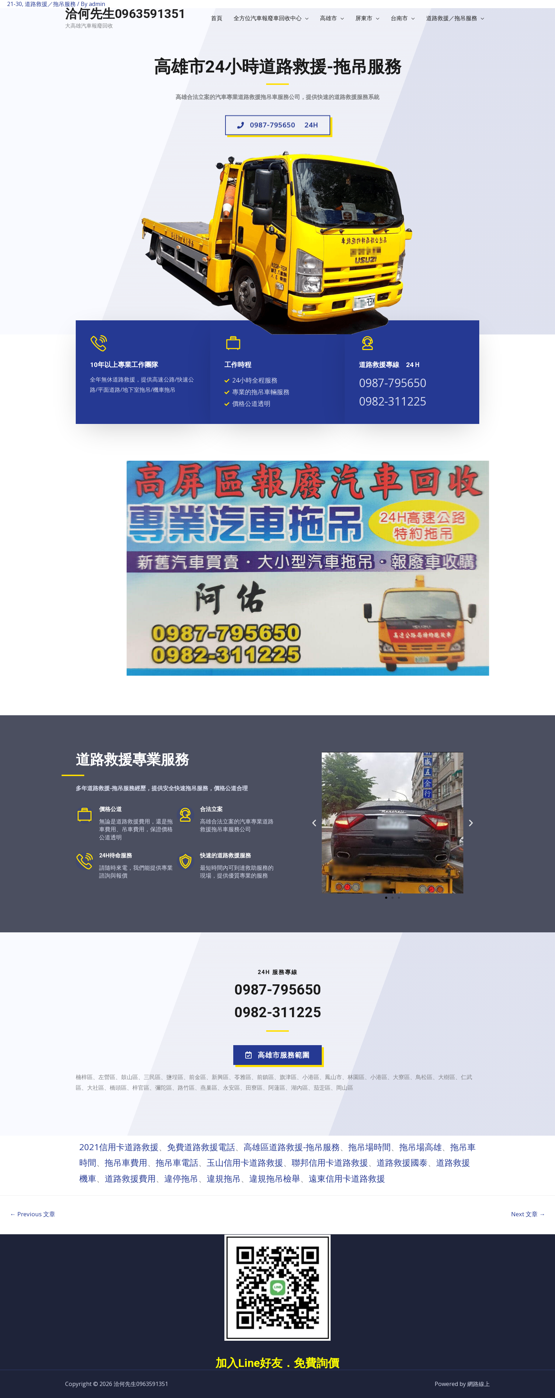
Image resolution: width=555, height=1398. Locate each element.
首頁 (216, 18)
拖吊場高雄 (420, 1147)
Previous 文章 (32, 1214)
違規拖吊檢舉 (274, 1178)
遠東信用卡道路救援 (347, 1178)
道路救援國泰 (402, 1162)
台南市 (399, 18)
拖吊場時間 (369, 1147)
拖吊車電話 (177, 1162)
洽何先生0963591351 (125, 14)
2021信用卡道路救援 (119, 1147)
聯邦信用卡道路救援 (330, 1162)
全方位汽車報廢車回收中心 (268, 18)
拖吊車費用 (126, 1162)
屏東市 (363, 18)
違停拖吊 (181, 1178)
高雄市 (328, 18)
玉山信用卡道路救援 (245, 1162)
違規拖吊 (224, 1178)
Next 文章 (528, 1214)
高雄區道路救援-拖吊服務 (292, 1147)
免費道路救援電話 (201, 1147)
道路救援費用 (130, 1178)
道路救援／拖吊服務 (451, 18)
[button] (277, 128)
